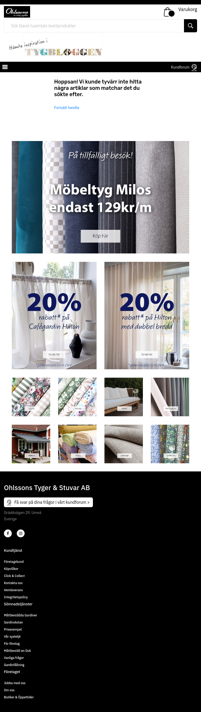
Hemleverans (13, 590)
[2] (8, 533)
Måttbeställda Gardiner (20, 615)
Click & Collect (14, 576)
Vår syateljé (12, 636)
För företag (12, 644)
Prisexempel (13, 629)
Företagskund (14, 562)
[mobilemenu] (4, 67)
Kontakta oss (13, 583)
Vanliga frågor (14, 658)
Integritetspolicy (16, 597)
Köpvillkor (11, 569)
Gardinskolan (13, 622)
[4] (20, 533)
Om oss (9, 690)
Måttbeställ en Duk (17, 651)
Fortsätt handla (66, 107)
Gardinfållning (14, 665)
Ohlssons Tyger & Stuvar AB (47, 487)
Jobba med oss (14, 683)
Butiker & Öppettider (19, 697)
